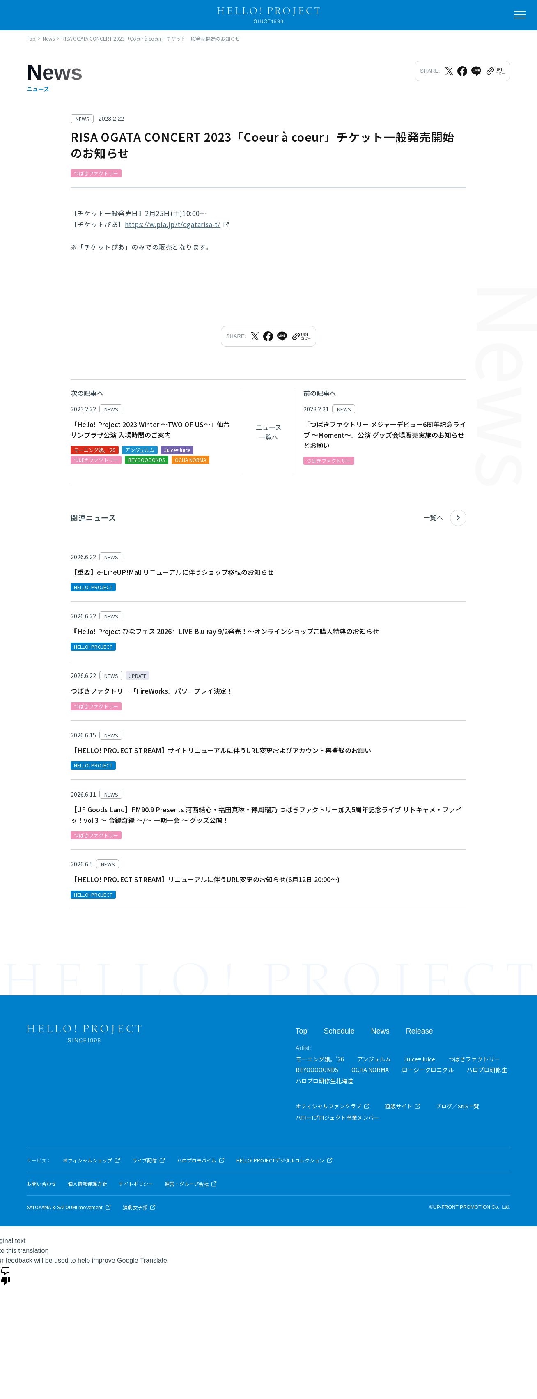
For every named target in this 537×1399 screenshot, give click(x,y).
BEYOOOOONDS (317, 1070)
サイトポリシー (136, 1184)
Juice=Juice (419, 1059)
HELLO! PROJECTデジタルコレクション (284, 1160)
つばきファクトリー (474, 1059)
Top (302, 1031)
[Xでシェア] (449, 71)
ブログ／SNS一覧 (458, 1106)
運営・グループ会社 (191, 1184)
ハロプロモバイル (201, 1160)
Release (419, 1031)
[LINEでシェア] (476, 71)
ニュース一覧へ (269, 432)
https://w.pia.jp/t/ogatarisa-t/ (172, 224)
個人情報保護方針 (87, 1184)
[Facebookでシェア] (462, 71)
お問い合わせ (41, 1184)
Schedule (339, 1031)
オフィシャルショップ (92, 1160)
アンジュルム (374, 1059)
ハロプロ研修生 (487, 1070)
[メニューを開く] (520, 15)
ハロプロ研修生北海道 (324, 1081)
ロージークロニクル (428, 1070)
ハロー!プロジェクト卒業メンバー (337, 1117)
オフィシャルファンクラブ (333, 1106)
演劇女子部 (139, 1207)
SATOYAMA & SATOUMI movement (69, 1207)
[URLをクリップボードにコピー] (495, 71)
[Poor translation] (5, 1275)
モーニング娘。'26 (320, 1059)
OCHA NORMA (370, 1070)
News (380, 1031)
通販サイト (403, 1106)
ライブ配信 (148, 1160)
